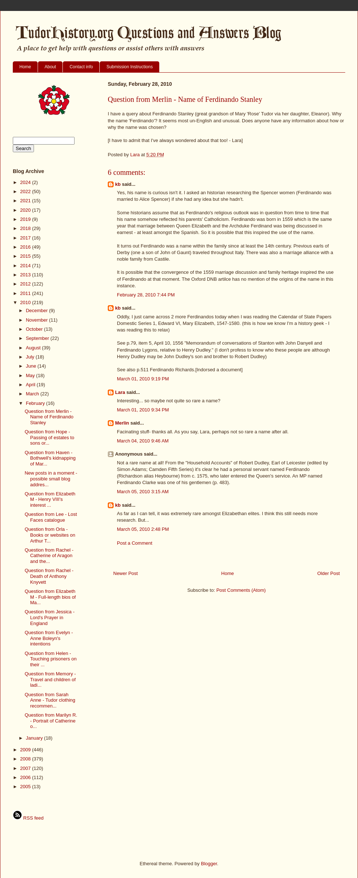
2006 (26, 777)
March (33, 393)
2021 (26, 200)
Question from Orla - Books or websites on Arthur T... (49, 534)
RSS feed (28, 818)
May (31, 375)
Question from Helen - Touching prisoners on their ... (50, 659)
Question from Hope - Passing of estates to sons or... (49, 437)
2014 (26, 265)
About (50, 66)
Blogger (209, 863)
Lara (120, 392)
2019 (26, 219)
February (36, 403)
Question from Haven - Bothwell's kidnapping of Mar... (50, 458)
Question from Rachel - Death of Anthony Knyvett (48, 576)
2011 (26, 293)
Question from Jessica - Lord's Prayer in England (49, 617)
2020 (26, 210)
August (34, 347)
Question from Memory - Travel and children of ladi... (50, 679)
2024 (26, 182)
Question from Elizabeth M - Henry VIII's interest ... (49, 499)
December (37, 310)
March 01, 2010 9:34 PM (143, 410)
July (31, 357)
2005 (26, 786)
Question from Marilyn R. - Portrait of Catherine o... (50, 720)
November (37, 320)
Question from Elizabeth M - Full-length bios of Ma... (50, 596)
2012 (26, 284)
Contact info (81, 66)
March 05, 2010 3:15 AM (143, 491)
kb (118, 184)
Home (25, 66)
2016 (26, 247)
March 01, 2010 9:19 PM (143, 379)
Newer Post (125, 573)
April (31, 384)
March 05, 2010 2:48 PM (143, 529)
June (32, 366)
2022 (26, 191)
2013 (26, 274)
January (35, 738)
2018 (26, 228)
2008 (26, 759)
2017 (26, 238)
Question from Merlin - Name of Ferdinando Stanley (48, 417)
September (38, 338)
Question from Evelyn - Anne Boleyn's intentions (48, 638)
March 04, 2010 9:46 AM (143, 441)
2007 (26, 768)
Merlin (122, 423)
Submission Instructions (129, 66)
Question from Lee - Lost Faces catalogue (50, 517)
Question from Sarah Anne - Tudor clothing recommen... (49, 700)
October (35, 329)
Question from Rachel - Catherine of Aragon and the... (48, 555)
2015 (26, 256)
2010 (26, 302)
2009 (26, 749)
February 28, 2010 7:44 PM (146, 295)
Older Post (328, 573)
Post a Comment (134, 543)
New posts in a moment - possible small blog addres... (50, 478)
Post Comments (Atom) (241, 590)
